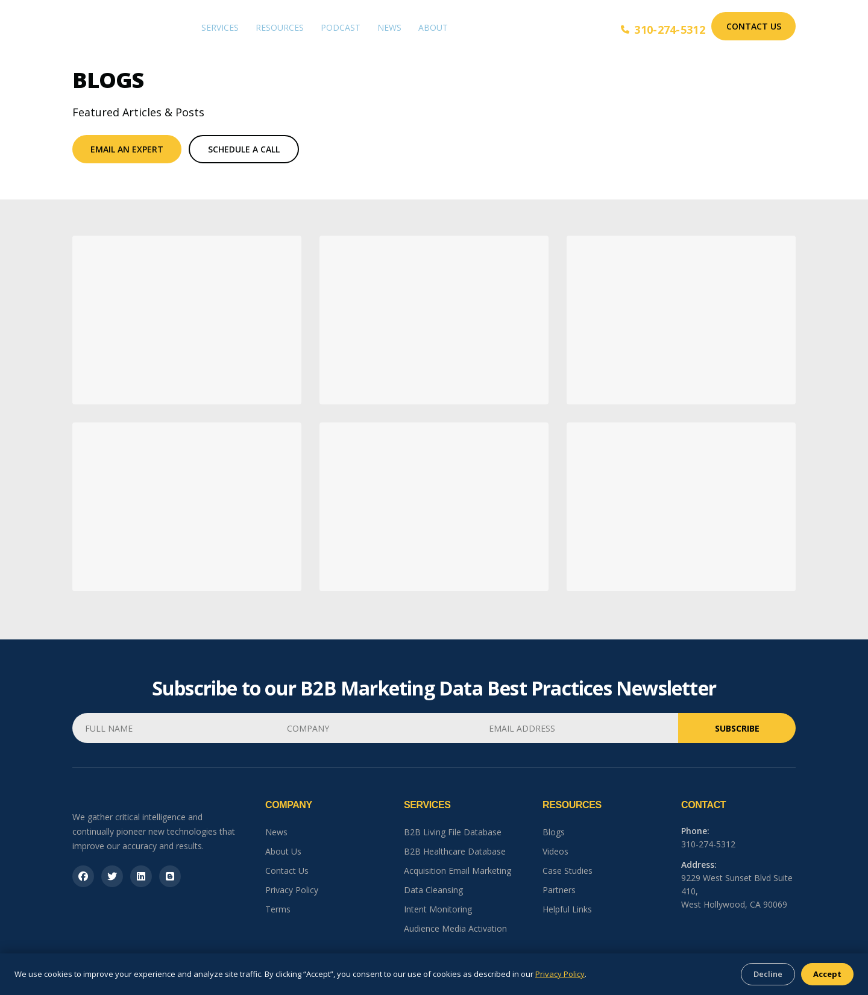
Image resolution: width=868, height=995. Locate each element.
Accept (827, 973)
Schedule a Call (244, 149)
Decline (767, 973)
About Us (283, 851)
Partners (559, 890)
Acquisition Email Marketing (457, 870)
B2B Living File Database (453, 832)
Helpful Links (567, 909)
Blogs (553, 832)
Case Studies (567, 870)
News (389, 27)
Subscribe (737, 728)
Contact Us (753, 26)
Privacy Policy (291, 890)
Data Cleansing (433, 890)
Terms (278, 909)
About (433, 27)
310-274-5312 (663, 29)
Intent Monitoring (438, 909)
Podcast (340, 27)
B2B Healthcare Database (455, 851)
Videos (555, 851)
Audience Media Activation (455, 928)
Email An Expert (126, 149)
